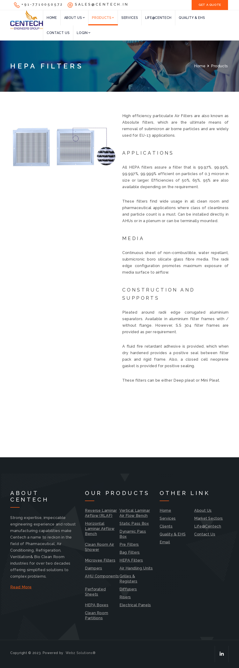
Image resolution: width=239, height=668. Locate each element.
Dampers (93, 568)
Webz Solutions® (81, 653)
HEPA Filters (131, 560)
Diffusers (128, 589)
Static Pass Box (134, 523)
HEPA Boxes (96, 605)
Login (83, 33)
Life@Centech (158, 18)
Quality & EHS (192, 18)
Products (103, 18)
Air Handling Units (136, 568)
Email (165, 542)
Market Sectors (208, 518)
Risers (125, 597)
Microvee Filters (100, 560)
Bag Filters (130, 552)
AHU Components (102, 576)
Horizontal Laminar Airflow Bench (100, 528)
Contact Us (58, 33)
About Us (74, 18)
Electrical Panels (135, 605)
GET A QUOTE (210, 5)
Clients (166, 526)
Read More (21, 587)
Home (52, 18)
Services (129, 18)
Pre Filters (129, 544)
